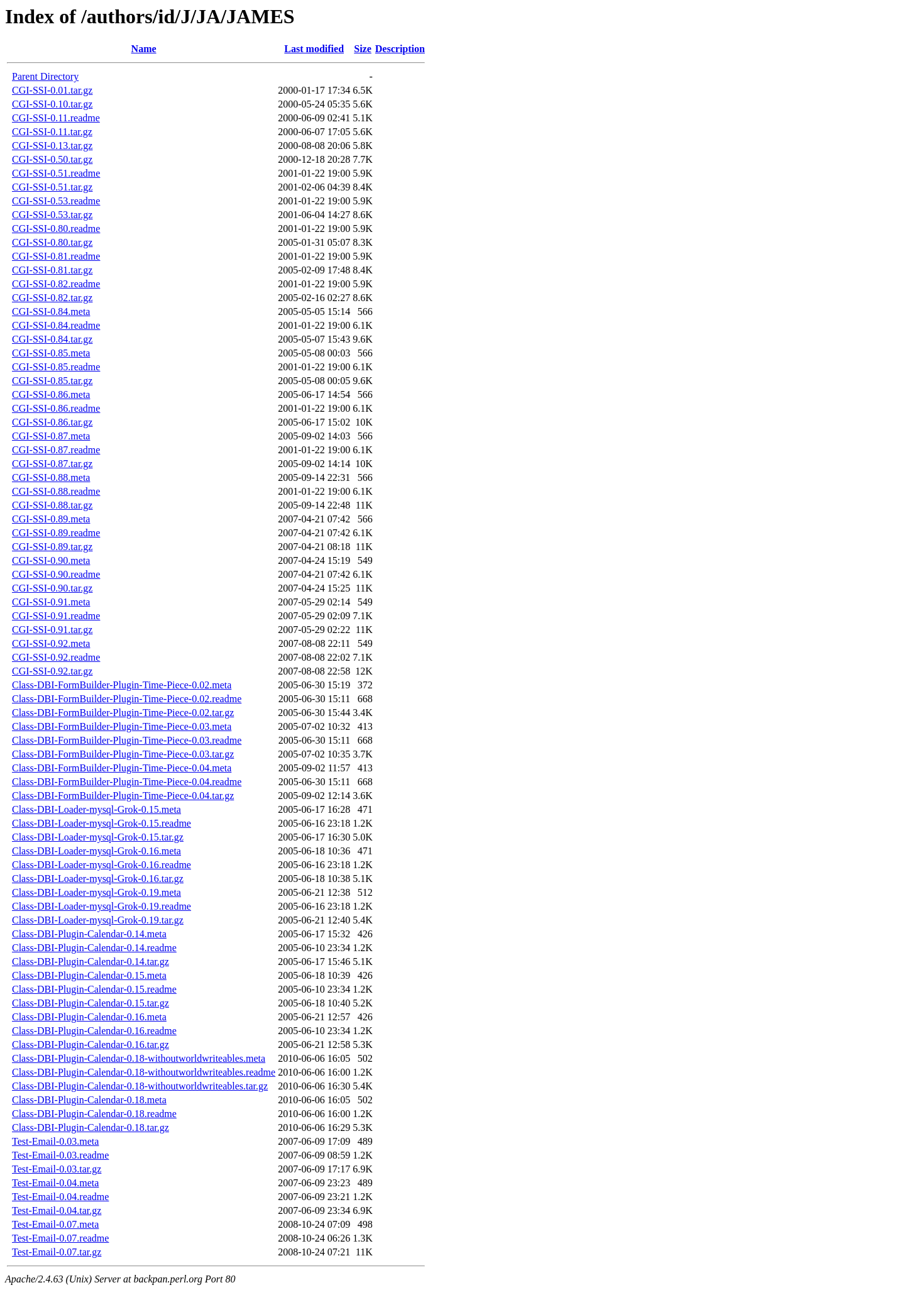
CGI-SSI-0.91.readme (56, 615)
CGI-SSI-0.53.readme (56, 201)
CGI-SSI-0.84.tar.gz (52, 339)
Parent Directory (45, 76)
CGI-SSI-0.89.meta (51, 519)
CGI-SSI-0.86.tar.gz (52, 422)
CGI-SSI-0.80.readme (56, 228)
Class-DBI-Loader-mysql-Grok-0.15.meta (96, 809)
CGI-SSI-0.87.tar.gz (52, 463)
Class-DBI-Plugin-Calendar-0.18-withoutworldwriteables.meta (138, 1058)
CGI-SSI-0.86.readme (56, 408)
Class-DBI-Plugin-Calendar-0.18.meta (89, 1099)
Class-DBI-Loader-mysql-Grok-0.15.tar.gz (98, 837)
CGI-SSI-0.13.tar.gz (52, 145)
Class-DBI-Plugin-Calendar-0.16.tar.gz (90, 1044)
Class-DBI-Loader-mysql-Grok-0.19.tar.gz (98, 920)
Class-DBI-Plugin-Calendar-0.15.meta (89, 975)
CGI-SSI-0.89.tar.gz (52, 546)
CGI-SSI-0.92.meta (51, 643)
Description (400, 48)
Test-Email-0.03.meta (55, 1141)
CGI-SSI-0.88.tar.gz (52, 505)
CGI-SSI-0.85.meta (51, 353)
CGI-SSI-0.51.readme (56, 173)
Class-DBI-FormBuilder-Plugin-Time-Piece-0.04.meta (121, 768)
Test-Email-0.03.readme (60, 1155)
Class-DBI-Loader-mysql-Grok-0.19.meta (96, 892)
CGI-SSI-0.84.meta (51, 311)
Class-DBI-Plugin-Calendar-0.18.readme (94, 1113)
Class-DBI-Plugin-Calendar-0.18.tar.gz (90, 1127)
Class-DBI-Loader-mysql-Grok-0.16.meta (96, 851)
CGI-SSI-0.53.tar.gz (52, 214)
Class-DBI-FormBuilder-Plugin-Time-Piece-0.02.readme (126, 698)
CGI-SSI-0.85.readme (56, 366)
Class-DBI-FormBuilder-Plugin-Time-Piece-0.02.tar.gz (123, 712)
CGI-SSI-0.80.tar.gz (52, 242)
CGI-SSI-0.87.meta (51, 436)
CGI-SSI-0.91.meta (51, 602)
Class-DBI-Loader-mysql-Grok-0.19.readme (101, 906)
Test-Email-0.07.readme (60, 1238)
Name (144, 48)
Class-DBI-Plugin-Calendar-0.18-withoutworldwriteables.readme (143, 1072)
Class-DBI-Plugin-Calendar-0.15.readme (94, 989)
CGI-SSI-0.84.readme (56, 325)
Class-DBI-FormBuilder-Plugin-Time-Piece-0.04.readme (126, 781)
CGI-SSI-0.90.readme (56, 574)
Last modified (314, 48)
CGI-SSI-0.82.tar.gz (52, 297)
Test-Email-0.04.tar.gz (56, 1210)
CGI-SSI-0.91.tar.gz (52, 629)
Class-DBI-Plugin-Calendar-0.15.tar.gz (90, 1003)
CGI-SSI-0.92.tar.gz (52, 671)
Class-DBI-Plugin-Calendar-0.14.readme (94, 947)
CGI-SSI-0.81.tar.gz (52, 270)
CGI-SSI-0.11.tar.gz (52, 131)
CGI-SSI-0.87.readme (56, 449)
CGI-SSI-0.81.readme (56, 256)
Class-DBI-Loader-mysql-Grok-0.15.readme (101, 823)
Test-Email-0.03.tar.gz (56, 1169)
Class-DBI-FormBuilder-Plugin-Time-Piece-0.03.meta (121, 726)
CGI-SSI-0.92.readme (56, 657)
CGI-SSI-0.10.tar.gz (52, 104)
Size (362, 48)
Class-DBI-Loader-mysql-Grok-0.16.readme (101, 864)
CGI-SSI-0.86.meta (51, 394)
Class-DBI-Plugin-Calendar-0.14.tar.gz (90, 961)
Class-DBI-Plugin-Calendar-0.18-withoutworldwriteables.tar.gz (140, 1086)
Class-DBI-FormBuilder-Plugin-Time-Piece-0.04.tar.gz (123, 795)
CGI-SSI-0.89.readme (56, 532)
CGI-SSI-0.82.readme (56, 283)
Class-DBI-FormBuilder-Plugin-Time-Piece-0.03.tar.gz (123, 754)
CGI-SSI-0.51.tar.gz (52, 187)
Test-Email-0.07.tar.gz (56, 1252)
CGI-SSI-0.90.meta (51, 560)
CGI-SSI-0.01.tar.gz (52, 90)
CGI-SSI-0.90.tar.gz (52, 588)
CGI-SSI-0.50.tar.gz (52, 159)
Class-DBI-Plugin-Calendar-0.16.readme (94, 1030)
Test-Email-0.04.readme (60, 1196)
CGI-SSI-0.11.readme (56, 118)
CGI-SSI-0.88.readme (56, 491)
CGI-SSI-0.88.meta (51, 477)
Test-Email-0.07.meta (55, 1224)
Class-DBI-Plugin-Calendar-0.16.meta (89, 1017)
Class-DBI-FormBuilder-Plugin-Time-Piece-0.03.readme (126, 740)
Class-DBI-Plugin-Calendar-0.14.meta (89, 934)
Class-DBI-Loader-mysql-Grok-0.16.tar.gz (98, 878)
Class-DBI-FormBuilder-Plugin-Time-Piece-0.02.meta (121, 685)
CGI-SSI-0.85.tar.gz (52, 380)
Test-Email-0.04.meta (55, 1182)
